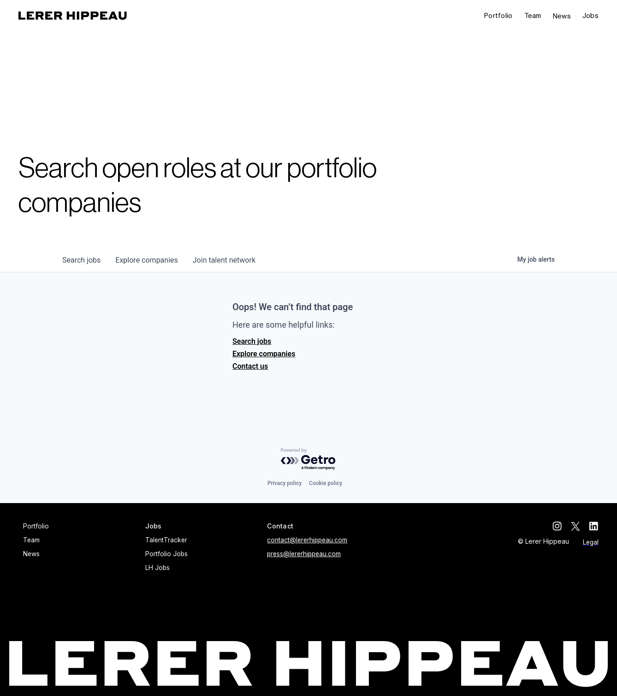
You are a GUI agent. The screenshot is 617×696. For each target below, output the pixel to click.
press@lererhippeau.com (304, 554)
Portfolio (498, 15)
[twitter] (575, 526)
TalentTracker (166, 540)
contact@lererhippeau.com (307, 540)
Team (532, 15)
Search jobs (251, 341)
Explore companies (263, 353)
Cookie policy (325, 483)
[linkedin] (594, 526)
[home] (72, 15)
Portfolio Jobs (166, 554)
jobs (81, 260)
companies (146, 260)
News (562, 16)
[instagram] (557, 526)
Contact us (250, 366)
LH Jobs (157, 567)
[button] (590, 16)
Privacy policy (284, 483)
